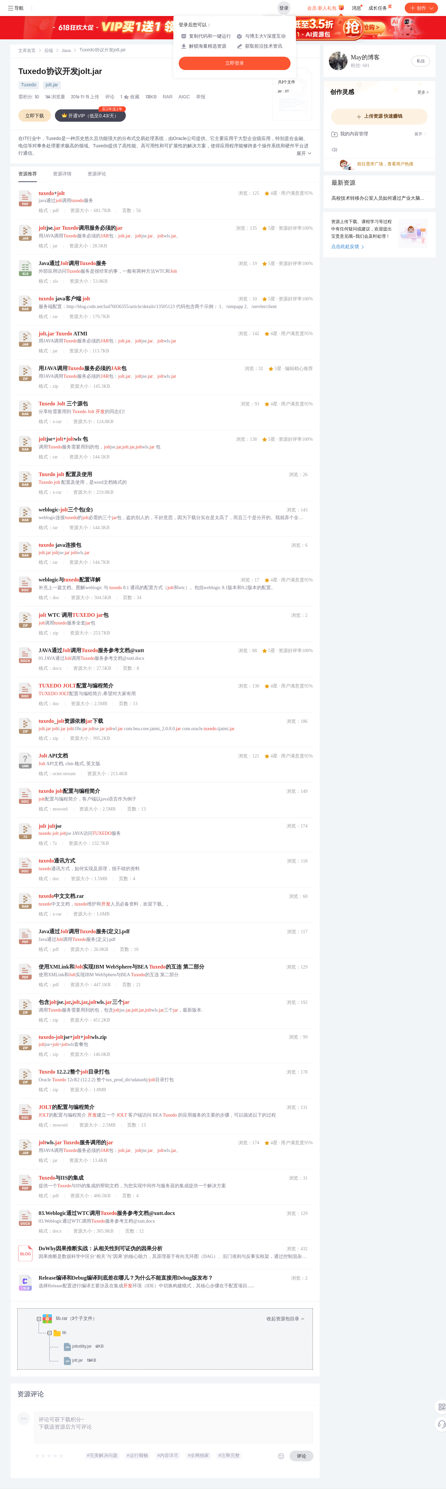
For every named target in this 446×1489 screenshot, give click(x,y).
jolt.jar (52, 85)
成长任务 (380, 7)
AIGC (184, 97)
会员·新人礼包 (325, 7)
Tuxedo (28, 85)
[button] (304, 154)
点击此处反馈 (347, 247)
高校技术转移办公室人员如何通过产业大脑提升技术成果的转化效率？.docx (379, 198)
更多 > (423, 93)
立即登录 (234, 63)
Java (66, 51)
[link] (27, 51)
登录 (284, 8)
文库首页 (27, 51)
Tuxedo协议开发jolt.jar (60, 72)
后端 (48, 51)
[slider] (49, 1456)
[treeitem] (170, 1340)
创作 (421, 8)
